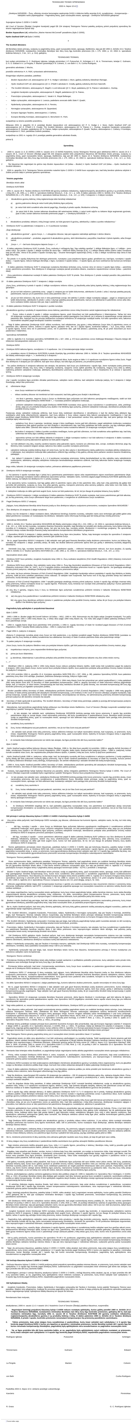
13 (2, 339)
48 (2, 884)
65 (2, 1009)
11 (2, 306)
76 (2, 1100)
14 (2, 349)
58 (2, 960)
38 (2, 701)
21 (2, 510)
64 (2, 1005)
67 (2, 1034)
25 (2, 549)
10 (2, 281)
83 (2, 1151)
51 (2, 907)
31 (2, 625)
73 (2, 1075)
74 (2, 1083)
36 (2, 680)
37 (2, 691)
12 (2, 325)
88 (2, 1201)
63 (2, 997)
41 (2, 756)
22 (2, 524)
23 (2, 534)
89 (2, 1211)
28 (2, 573)
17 (2, 376)
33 (2, 641)
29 (2, 582)
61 (2, 983)
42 (2, 765)
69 (2, 1051)
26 (2, 559)
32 (2, 631)
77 (2, 1108)
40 (2, 748)
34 (2, 666)
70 (2, 1055)
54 (2, 927)
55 (2, 935)
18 (2, 471)
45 (2, 847)
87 (2, 1192)
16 (2, 366)
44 (2, 820)
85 (2, 1174)
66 (2, 1024)
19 (2, 495)
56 (2, 944)
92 (2, 1238)
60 (2, 972)
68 (2, 1038)
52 (2, 913)
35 (2, 674)
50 (2, 900)
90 (2, 1219)
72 (2, 1069)
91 (2, 1227)
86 (2, 1184)
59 (2, 966)
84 (2, 1162)
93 (2, 1248)
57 (2, 950)
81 (2, 1141)
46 (2, 861)
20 (2, 501)
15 (2, 360)
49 (2, 892)
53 (2, 921)
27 (2, 565)
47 (2, 872)
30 (2, 617)
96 (2, 1287)
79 (2, 1129)
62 (2, 987)
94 (2, 1264)
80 (2, 1137)
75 (2, 1092)
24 (2, 541)
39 (2, 707)
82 (2, 1145)
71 (2, 1063)
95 (2, 1273)
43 (2, 771)
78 (2, 1121)
